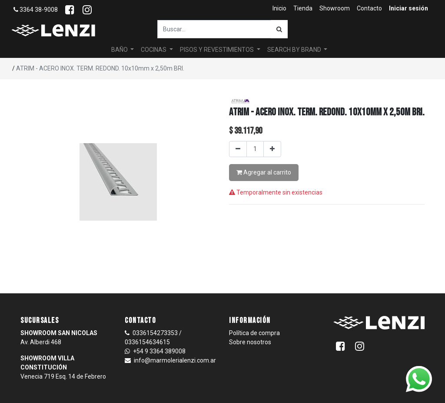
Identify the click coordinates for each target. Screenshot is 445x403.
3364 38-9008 (35, 9)
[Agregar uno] (272, 149)
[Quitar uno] (238, 149)
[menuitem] (279, 8)
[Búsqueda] (279, 29)
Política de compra (254, 332)
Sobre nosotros (250, 342)
